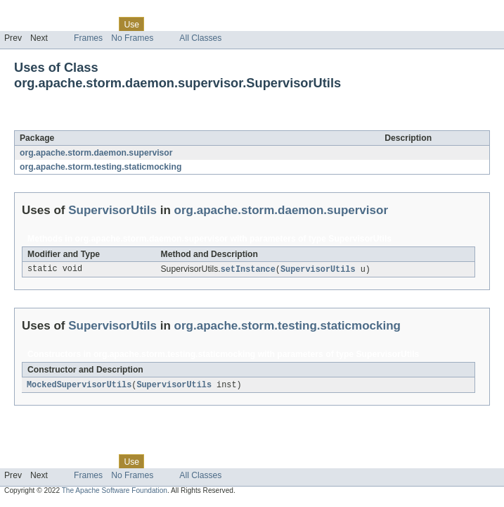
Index (240, 24)
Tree (160, 24)
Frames (88, 38)
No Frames (132, 38)
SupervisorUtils (128, 122)
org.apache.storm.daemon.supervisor (96, 153)
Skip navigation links (38, 12)
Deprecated (200, 24)
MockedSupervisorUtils (79, 386)
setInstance (248, 269)
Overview (22, 24)
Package (65, 24)
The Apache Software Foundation (114, 492)
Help (268, 24)
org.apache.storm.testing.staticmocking (100, 167)
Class (100, 24)
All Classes (200, 38)
